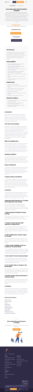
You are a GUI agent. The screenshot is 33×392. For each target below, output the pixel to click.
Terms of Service (11, 390)
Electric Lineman (8, 305)
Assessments (7, 360)
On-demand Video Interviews (10, 357)
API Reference (19, 362)
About (6, 372)
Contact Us (6, 377)
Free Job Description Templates (22, 360)
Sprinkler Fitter (7, 304)
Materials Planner (8, 299)
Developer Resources (20, 359)
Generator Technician (9, 307)
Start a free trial (11, 353)
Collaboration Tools (8, 362)
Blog (5, 375)
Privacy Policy (7, 390)
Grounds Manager (8, 308)
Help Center (19, 357)
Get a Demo (19, 365)
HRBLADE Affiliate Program (9, 374)
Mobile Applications (8, 367)
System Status (19, 364)
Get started (16, 329)
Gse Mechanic (7, 310)
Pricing (6, 369)
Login (6, 353)
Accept (13, 389)
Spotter (6, 302)
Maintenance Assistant (9, 311)
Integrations (7, 365)
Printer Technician (8, 301)
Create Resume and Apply (16, 40)
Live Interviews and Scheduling (10, 364)
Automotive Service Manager (10, 313)
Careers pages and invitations (10, 359)
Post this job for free (15, 33)
